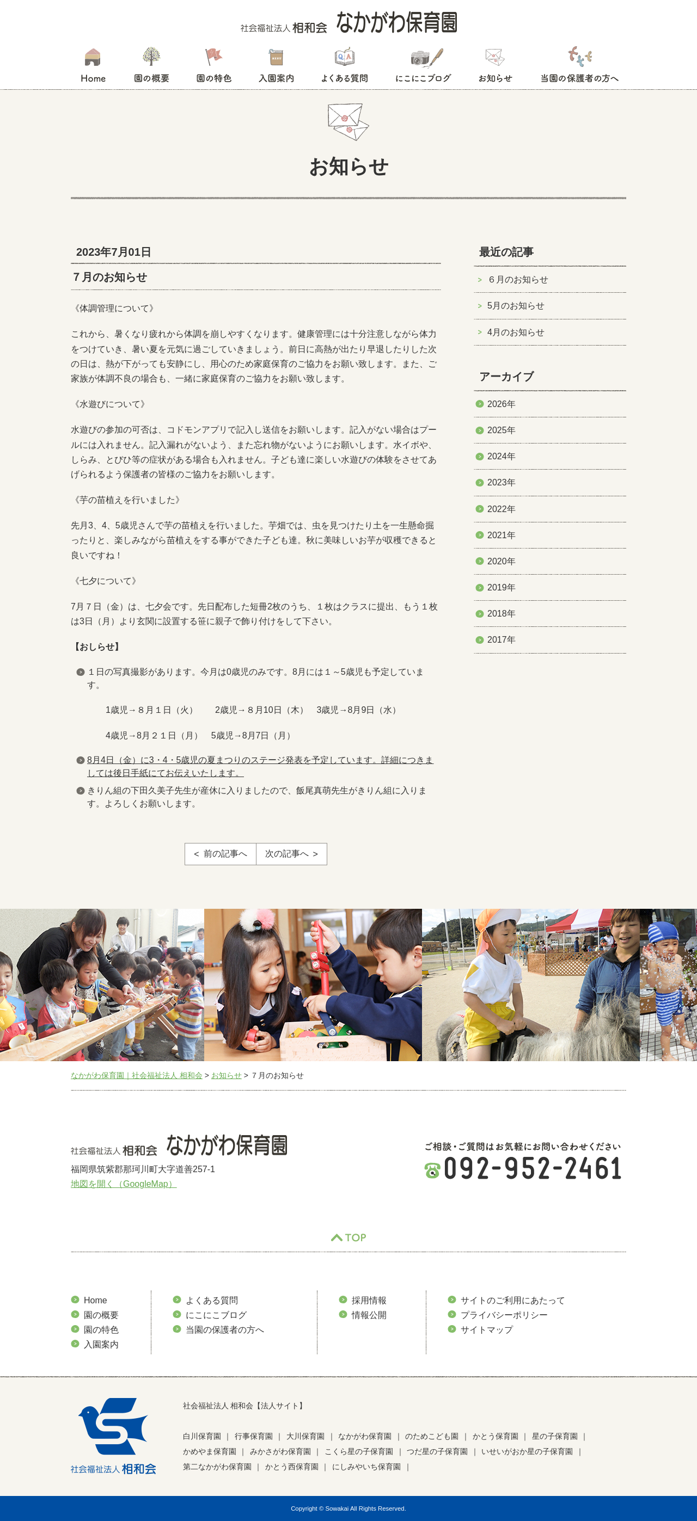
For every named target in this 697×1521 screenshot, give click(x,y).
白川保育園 (202, 1436)
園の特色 (214, 68)
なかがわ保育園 (365, 1436)
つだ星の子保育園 (437, 1451)
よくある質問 (344, 68)
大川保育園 (305, 1436)
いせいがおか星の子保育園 (527, 1451)
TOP (348, 1238)
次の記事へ (287, 853)
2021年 (501, 535)
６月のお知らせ (517, 279)
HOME (93, 68)
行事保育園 (254, 1436)
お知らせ (495, 68)
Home (95, 1300)
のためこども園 (431, 1436)
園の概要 (152, 68)
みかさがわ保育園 (280, 1451)
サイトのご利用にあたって (513, 1300)
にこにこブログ (423, 68)
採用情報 (369, 1300)
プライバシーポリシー (504, 1315)
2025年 (501, 430)
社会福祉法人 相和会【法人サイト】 (245, 1405)
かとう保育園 (495, 1436)
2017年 (501, 639)
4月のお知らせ (516, 332)
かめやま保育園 (209, 1451)
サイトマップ (487, 1329)
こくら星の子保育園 (359, 1451)
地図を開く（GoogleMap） (124, 1184)
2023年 (501, 482)
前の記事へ (225, 853)
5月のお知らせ (516, 305)
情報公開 (369, 1315)
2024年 (501, 456)
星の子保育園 (555, 1436)
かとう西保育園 (292, 1466)
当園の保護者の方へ (578, 68)
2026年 (501, 404)
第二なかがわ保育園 (217, 1466)
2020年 (501, 561)
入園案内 (276, 68)
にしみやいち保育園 (366, 1466)
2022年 (501, 509)
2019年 (501, 587)
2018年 (501, 613)
